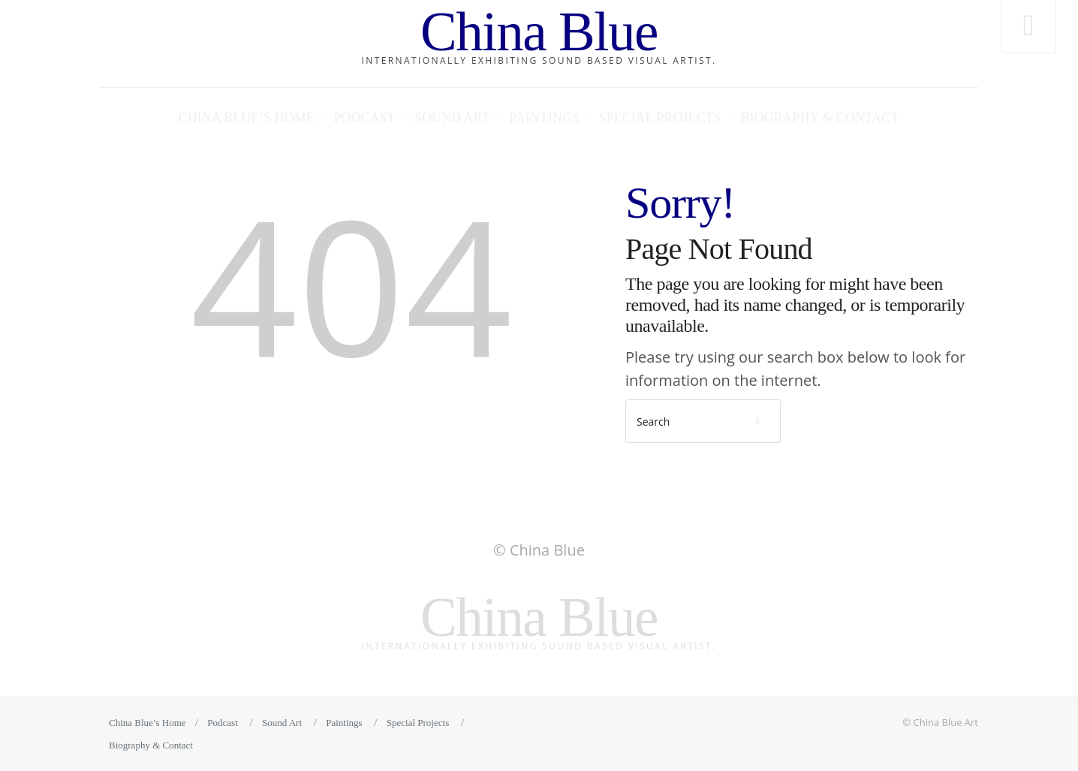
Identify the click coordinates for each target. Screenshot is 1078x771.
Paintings (545, 117)
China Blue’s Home (247, 117)
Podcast (364, 117)
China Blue (539, 32)
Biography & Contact (819, 117)
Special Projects (660, 117)
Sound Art (451, 117)
